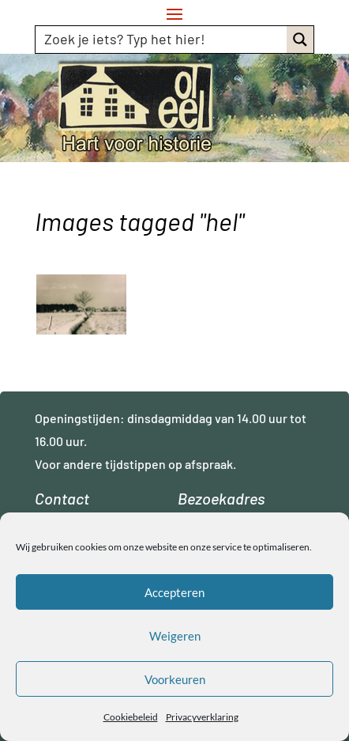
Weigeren (175, 636)
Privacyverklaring (202, 717)
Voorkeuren (174, 679)
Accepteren (174, 592)
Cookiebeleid (130, 717)
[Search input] (162, 38)
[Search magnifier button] (300, 39)
